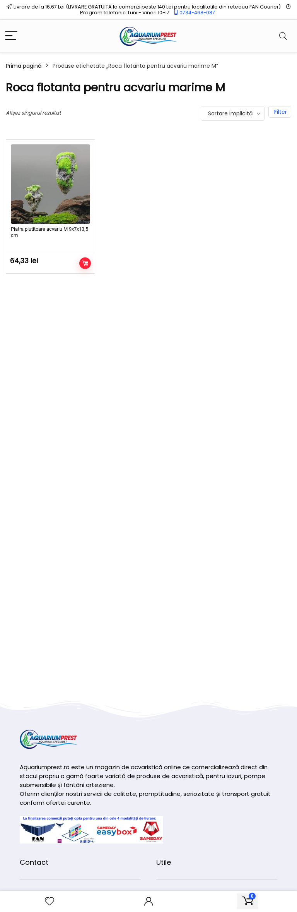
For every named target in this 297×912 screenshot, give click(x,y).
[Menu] (11, 36)
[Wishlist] (49, 901)
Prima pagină (23, 66)
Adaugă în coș (85, 263)
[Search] (283, 36)
